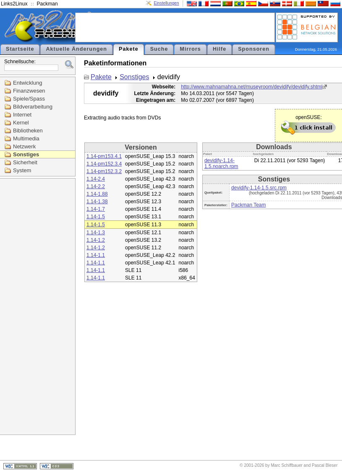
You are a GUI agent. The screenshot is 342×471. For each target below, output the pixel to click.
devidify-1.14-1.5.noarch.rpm (221, 163)
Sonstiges (26, 154)
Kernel (21, 122)
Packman (47, 4)
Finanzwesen (29, 91)
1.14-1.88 (97, 194)
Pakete (128, 49)
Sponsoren (253, 49)
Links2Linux (14, 4)
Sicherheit (25, 162)
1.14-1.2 (95, 240)
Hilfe (219, 49)
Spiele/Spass (29, 99)
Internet (22, 114)
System (22, 170)
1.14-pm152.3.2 (104, 171)
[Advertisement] (175, 26)
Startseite (20, 49)
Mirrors (190, 49)
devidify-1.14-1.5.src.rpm (259, 188)
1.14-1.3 (95, 233)
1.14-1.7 (95, 209)
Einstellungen (166, 3)
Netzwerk (24, 146)
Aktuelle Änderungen (76, 49)
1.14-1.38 (97, 201)
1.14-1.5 (95, 217)
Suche (159, 49)
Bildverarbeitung (32, 107)
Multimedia (26, 138)
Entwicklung (27, 83)
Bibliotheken (28, 130)
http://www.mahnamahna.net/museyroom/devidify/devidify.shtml (251, 87)
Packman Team (248, 205)
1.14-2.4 (95, 179)
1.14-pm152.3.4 (104, 164)
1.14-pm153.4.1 (104, 156)
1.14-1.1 (95, 255)
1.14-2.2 (95, 186)
